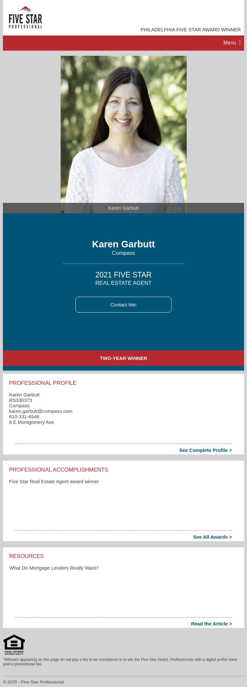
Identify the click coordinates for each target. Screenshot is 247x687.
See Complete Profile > (205, 450)
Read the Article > (211, 623)
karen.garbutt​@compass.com (41, 411)
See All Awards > (212, 537)
